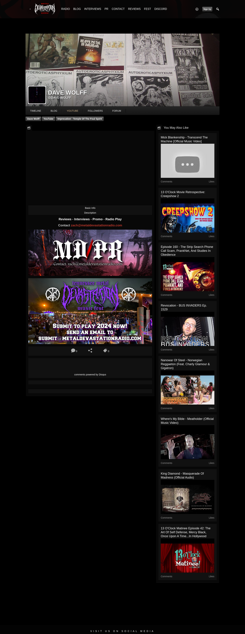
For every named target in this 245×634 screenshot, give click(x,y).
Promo (98, 219)
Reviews (65, 219)
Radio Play (113, 219)
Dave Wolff (33, 118)
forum (116, 110)
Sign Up (207, 9)
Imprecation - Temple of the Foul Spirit (80, 118)
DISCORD (160, 9)
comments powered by (90, 374)
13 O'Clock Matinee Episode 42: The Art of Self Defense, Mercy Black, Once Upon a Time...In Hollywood (185, 532)
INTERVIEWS (92, 9)
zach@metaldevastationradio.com (96, 225)
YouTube (48, 118)
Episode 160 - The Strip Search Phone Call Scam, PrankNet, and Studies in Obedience (187, 250)
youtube (72, 110)
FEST (147, 9)
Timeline (35, 110)
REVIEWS (134, 9)
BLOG (77, 9)
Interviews (82, 219)
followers (95, 110)
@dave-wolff (59, 97)
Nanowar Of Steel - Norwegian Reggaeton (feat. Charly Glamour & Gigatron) (185, 364)
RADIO (65, 9)
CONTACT (118, 9)
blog (54, 110)
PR (106, 9)
